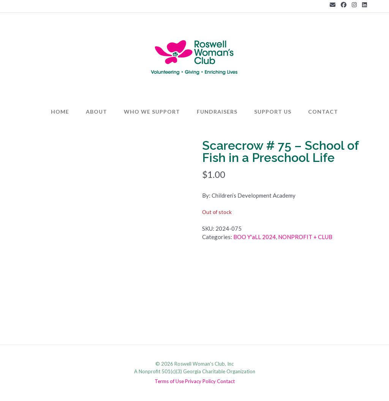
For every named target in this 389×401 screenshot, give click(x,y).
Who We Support (152, 111)
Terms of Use (169, 381)
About (96, 111)
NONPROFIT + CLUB (305, 236)
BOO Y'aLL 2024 (254, 236)
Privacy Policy (200, 381)
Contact (323, 111)
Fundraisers (217, 111)
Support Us (272, 111)
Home (60, 111)
